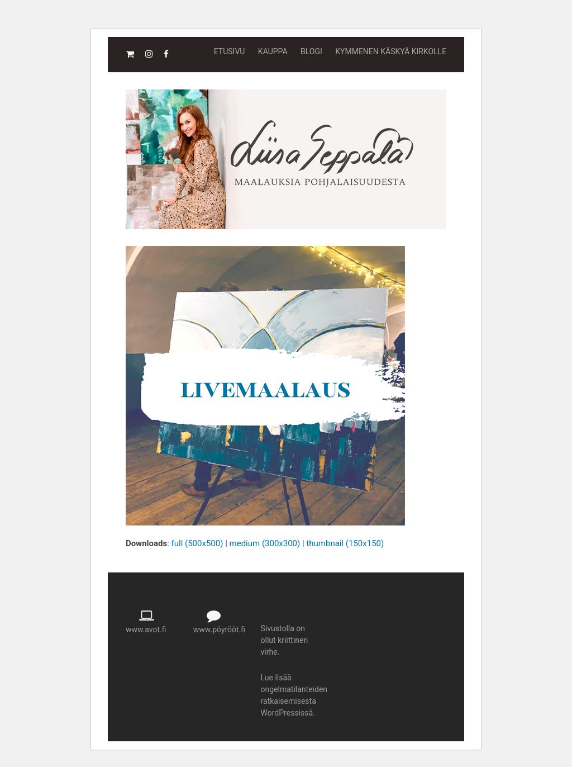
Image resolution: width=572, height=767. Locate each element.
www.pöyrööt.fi (219, 629)
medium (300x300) (265, 543)
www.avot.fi (146, 629)
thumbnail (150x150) (345, 543)
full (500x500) (197, 543)
